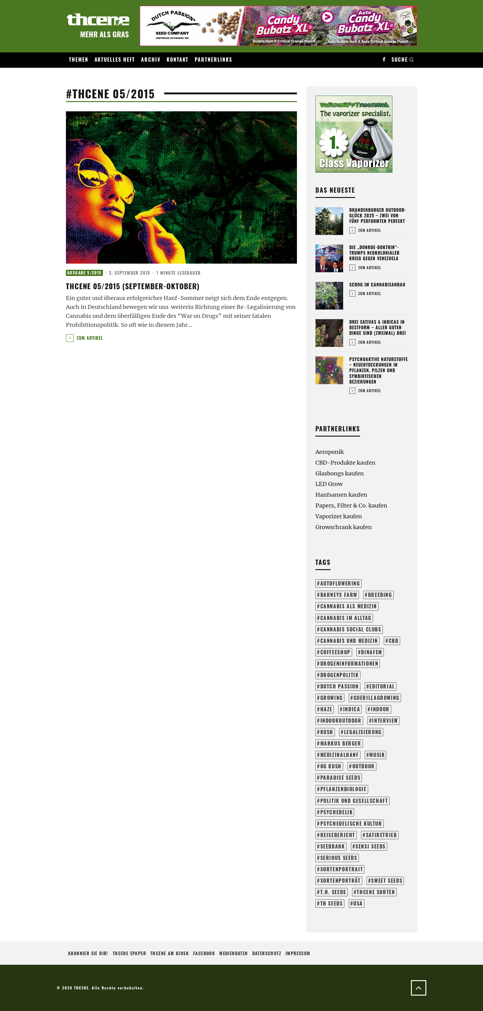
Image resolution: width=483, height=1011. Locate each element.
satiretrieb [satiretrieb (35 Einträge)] (381, 835)
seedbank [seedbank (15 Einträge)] (332, 846)
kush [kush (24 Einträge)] (326, 732)
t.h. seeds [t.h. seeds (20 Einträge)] (333, 892)
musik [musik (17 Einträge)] (377, 754)
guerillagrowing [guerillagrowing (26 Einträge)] (377, 697)
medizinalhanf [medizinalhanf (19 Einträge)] (339, 754)
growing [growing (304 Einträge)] (331, 697)
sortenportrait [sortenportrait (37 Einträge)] (341, 869)
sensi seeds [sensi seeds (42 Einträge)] (370, 846)
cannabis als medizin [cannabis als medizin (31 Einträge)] (348, 606)
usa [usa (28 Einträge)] (358, 903)
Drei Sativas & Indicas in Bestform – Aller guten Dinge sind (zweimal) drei (377, 327)
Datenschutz (266, 953)
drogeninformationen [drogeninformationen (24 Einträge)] (349, 663)
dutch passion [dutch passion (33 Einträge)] (339, 686)
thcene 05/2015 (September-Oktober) (133, 285)
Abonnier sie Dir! (88, 953)
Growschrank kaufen (343, 527)
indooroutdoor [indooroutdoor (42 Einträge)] (341, 720)
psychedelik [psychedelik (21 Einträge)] (336, 812)
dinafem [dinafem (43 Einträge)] (371, 652)
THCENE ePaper (129, 953)
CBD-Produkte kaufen (345, 462)
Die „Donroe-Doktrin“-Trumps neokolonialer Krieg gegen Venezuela (374, 252)
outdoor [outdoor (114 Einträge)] (363, 766)
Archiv (150, 59)
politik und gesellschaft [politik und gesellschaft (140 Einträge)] (354, 800)
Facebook (204, 953)
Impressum (298, 953)
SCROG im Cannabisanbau (377, 284)
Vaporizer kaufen (338, 516)
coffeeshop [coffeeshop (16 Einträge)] (335, 652)
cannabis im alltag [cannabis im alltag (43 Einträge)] (345, 618)
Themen (78, 59)
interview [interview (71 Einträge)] (385, 720)
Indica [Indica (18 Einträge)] (351, 709)
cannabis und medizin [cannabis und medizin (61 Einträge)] (349, 640)
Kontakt (178, 59)
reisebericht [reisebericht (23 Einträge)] (337, 835)
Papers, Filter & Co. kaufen (351, 505)
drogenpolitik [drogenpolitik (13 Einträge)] (339, 675)
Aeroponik (329, 451)
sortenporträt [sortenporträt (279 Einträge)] (340, 880)
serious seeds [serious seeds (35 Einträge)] (338, 857)
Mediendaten (233, 953)
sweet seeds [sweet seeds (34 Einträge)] (386, 880)
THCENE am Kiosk (169, 953)
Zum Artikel (84, 338)
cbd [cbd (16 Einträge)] (394, 640)
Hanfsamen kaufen (341, 494)
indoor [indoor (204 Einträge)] (380, 709)
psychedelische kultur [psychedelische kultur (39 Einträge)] (351, 823)
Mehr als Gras (104, 33)
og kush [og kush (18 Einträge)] (331, 766)
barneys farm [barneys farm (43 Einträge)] (338, 594)
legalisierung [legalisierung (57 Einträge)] (363, 732)
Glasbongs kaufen (339, 473)
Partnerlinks (213, 59)
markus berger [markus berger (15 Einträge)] (340, 743)
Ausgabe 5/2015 (84, 273)
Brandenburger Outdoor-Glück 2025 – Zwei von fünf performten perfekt (378, 215)
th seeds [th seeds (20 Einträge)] (331, 903)
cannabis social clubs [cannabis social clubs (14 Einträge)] (350, 629)
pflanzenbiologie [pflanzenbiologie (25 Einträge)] (343, 789)
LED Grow (329, 483)
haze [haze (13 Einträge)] (326, 709)
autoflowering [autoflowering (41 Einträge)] (340, 583)
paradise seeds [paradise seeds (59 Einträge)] (340, 777)
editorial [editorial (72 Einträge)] (382, 686)
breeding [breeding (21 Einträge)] (380, 594)
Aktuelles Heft (115, 59)
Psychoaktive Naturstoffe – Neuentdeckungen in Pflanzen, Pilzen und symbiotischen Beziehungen (378, 370)
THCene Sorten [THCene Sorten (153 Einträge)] (376, 892)
